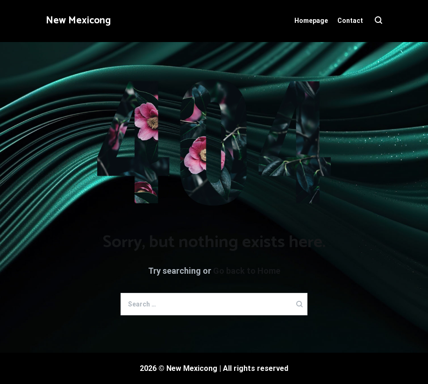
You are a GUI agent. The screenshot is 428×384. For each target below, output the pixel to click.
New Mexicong (78, 20)
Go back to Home (246, 271)
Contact (350, 20)
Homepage (311, 20)
